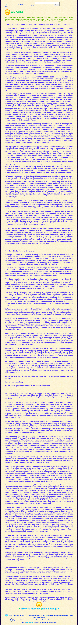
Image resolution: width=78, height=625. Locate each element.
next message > (50, 608)
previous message (30, 608)
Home (8, 5)
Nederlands (14, 5)
